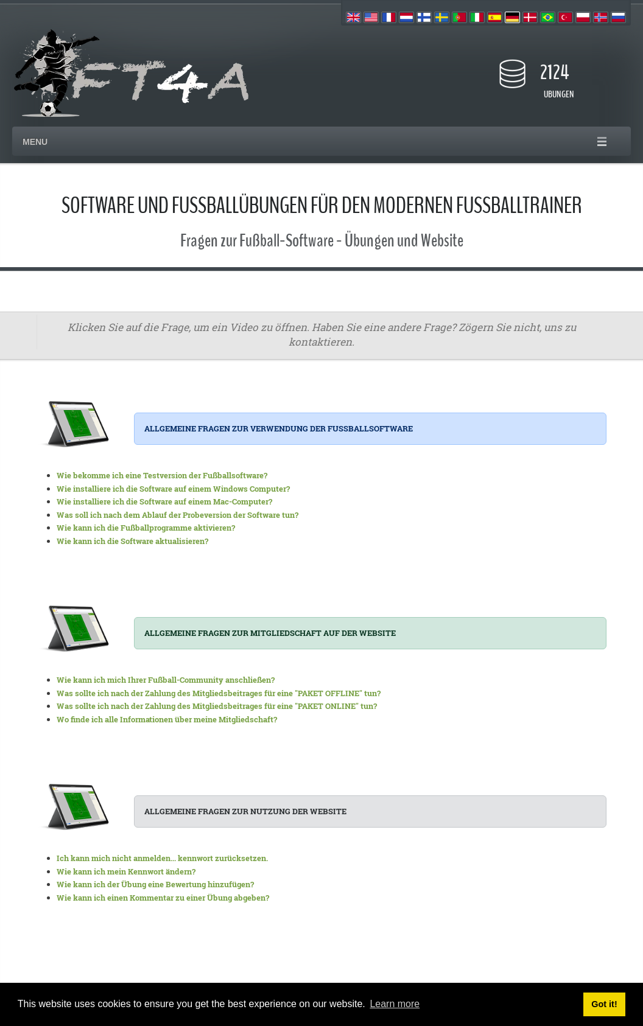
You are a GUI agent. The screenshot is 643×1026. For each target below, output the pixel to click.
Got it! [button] (604, 1004)
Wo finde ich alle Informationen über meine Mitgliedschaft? (167, 719)
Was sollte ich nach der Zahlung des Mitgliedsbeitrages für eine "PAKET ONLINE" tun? (217, 705)
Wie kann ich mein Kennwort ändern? (126, 871)
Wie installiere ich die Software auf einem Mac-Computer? (164, 501)
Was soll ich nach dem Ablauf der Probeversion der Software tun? (177, 514)
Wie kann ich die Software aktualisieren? (132, 541)
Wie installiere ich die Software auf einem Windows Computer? (173, 488)
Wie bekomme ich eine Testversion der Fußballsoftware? (162, 475)
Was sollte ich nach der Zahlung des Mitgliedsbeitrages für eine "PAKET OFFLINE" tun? (219, 693)
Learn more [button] (395, 1004)
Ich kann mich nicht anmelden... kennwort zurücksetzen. (162, 858)
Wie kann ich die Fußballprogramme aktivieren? (146, 527)
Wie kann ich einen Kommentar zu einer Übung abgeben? (163, 897)
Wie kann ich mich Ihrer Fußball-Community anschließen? (166, 679)
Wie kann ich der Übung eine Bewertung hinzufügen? (155, 884)
